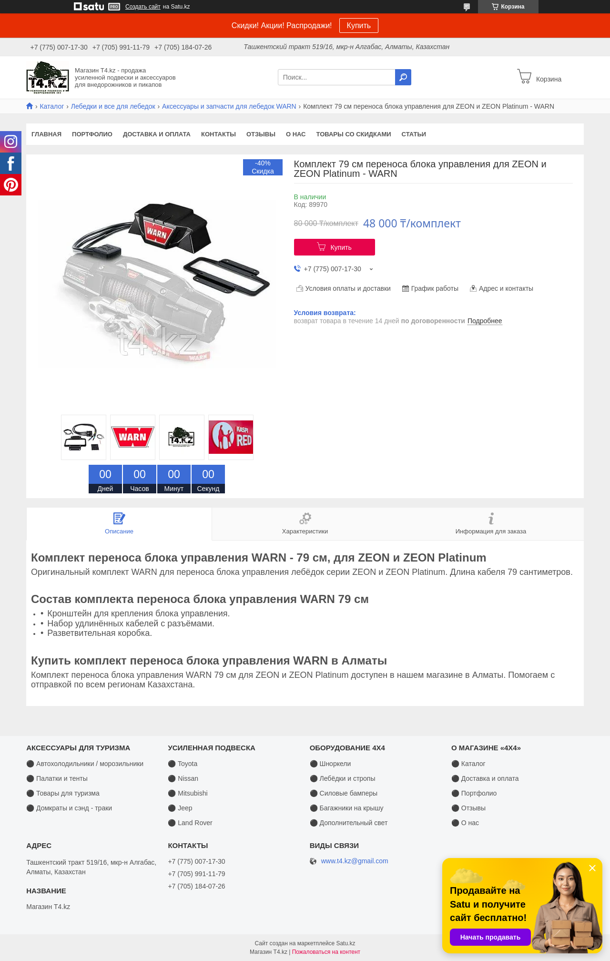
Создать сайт (143, 6)
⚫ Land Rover (190, 823)
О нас (296, 134)
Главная (46, 134)
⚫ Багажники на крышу (347, 808)
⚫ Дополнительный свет (349, 823)
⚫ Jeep (180, 808)
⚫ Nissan (183, 778)
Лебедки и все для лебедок (113, 106)
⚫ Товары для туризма (63, 793)
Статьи (414, 134)
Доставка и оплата (157, 134)
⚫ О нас (465, 823)
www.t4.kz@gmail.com (354, 861)
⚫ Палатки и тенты (57, 778)
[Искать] (403, 77)
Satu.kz (345, 943)
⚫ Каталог (468, 763)
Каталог (52, 106)
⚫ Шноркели (330, 763)
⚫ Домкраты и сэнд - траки (69, 808)
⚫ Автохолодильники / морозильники (84, 763)
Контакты (218, 134)
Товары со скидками (353, 134)
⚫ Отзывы (468, 808)
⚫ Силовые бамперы (343, 793)
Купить (359, 25)
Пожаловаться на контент (326, 952)
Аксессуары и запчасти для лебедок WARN (229, 106)
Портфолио (92, 134)
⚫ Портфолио (474, 793)
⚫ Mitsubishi (187, 793)
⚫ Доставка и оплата (485, 778)
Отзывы (260, 134)
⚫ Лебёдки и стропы (343, 778)
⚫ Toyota (182, 763)
